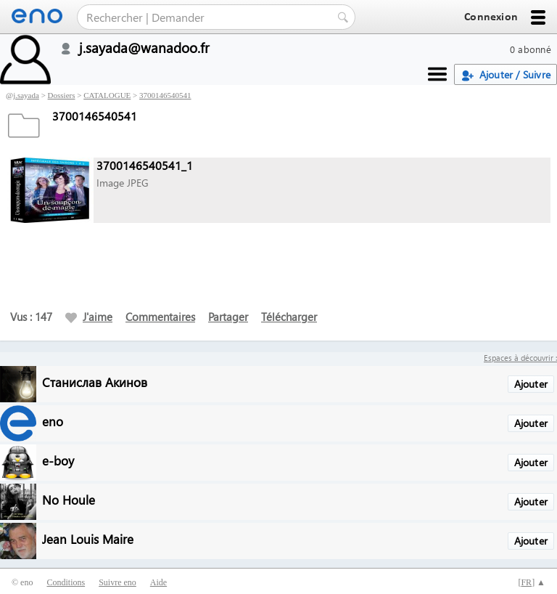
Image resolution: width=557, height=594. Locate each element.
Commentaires (160, 316)
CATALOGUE (107, 95)
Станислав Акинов (94, 381)
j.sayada (26, 95)
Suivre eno (117, 582)
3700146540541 (165, 95)
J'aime (88, 316)
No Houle (68, 499)
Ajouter (531, 384)
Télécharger (289, 316)
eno (52, 420)
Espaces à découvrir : (520, 357)
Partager (228, 316)
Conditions (65, 582)
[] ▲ (531, 582)
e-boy (58, 460)
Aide (158, 582)
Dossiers (61, 95)
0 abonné (530, 49)
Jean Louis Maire (87, 538)
